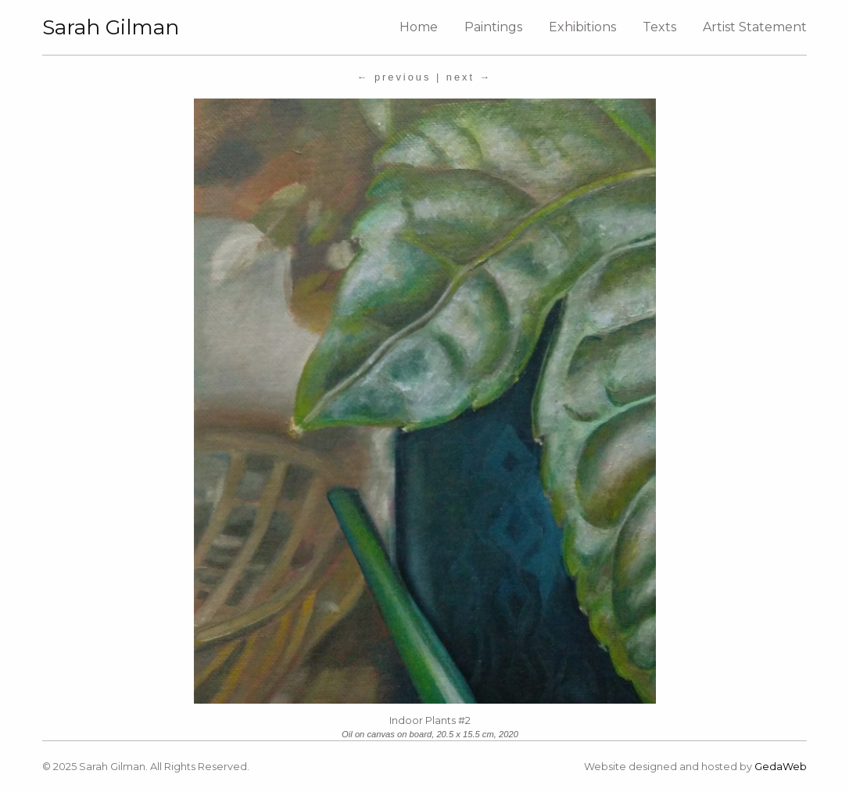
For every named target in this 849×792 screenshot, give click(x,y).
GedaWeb (780, 766)
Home (418, 27)
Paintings (493, 27)
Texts (659, 27)
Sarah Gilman (110, 27)
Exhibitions (582, 27)
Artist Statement (755, 27)
